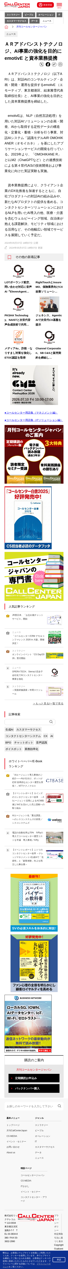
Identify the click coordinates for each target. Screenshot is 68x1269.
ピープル (29, 15)
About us (11, 1152)
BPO (8, 742)
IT (59, 15)
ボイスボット (13, 748)
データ (34, 21)
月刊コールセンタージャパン (31, 26)
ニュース (47, 21)
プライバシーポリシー (56, 1223)
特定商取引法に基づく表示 (58, 1238)
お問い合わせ (13, 1147)
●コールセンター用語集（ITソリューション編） (34, 420)
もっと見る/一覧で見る (49, 703)
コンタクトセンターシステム (23, 735)
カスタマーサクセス (16, 21)
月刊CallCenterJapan (17, 1130)
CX (46, 735)
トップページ (13, 1125)
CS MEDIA (12, 1136)
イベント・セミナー (16, 1141)
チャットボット (23, 742)
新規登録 (45, 5)
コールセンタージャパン (33, 1175)
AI (51, 735)
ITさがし (25, 1186)
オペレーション (45, 15)
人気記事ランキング (22, 606)
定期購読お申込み (26, 1078)
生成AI (9, 729)
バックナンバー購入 (27, 1088)
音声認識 (41, 742)
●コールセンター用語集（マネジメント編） (31, 412)
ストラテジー (13, 15)
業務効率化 (31, 748)
